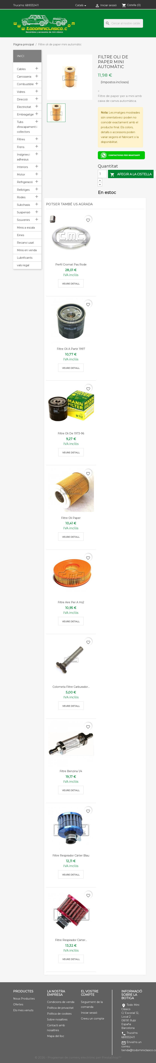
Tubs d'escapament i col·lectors (27, 126)
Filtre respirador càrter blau (71, 855)
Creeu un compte (92, 1018)
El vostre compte (89, 993)
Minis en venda (27, 250)
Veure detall (71, 283)
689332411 (32, 5)
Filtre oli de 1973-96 (71, 433)
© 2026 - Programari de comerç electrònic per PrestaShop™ (78, 1057)
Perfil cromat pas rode (71, 264)
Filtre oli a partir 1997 (71, 349)
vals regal (23, 265)
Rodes (21, 197)
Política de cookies (59, 1013)
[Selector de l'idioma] (81, 5)
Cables (21, 69)
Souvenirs (23, 220)
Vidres (21, 92)
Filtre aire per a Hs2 (71, 602)
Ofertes (18, 1004)
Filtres (21, 139)
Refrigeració (25, 182)
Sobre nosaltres (57, 1019)
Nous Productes (24, 998)
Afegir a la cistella (130, 174)
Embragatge (25, 114)
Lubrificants (24, 257)
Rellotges (23, 189)
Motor (21, 174)
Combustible (25, 84)
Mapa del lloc (55, 1036)
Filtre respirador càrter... (71, 940)
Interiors (22, 167)
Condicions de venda (60, 1002)
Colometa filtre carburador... (71, 687)
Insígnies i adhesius (23, 157)
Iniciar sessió (89, 1012)
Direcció (22, 99)
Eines (20, 235)
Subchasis (23, 205)
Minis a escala (26, 227)
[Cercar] (123, 23)
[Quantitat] (102, 174)
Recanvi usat (25, 242)
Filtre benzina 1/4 (71, 771)
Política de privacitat (60, 1008)
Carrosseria (24, 76)
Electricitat (24, 107)
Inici (20, 56)
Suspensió (23, 212)
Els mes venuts (23, 1010)
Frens (20, 147)
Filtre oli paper (71, 518)
